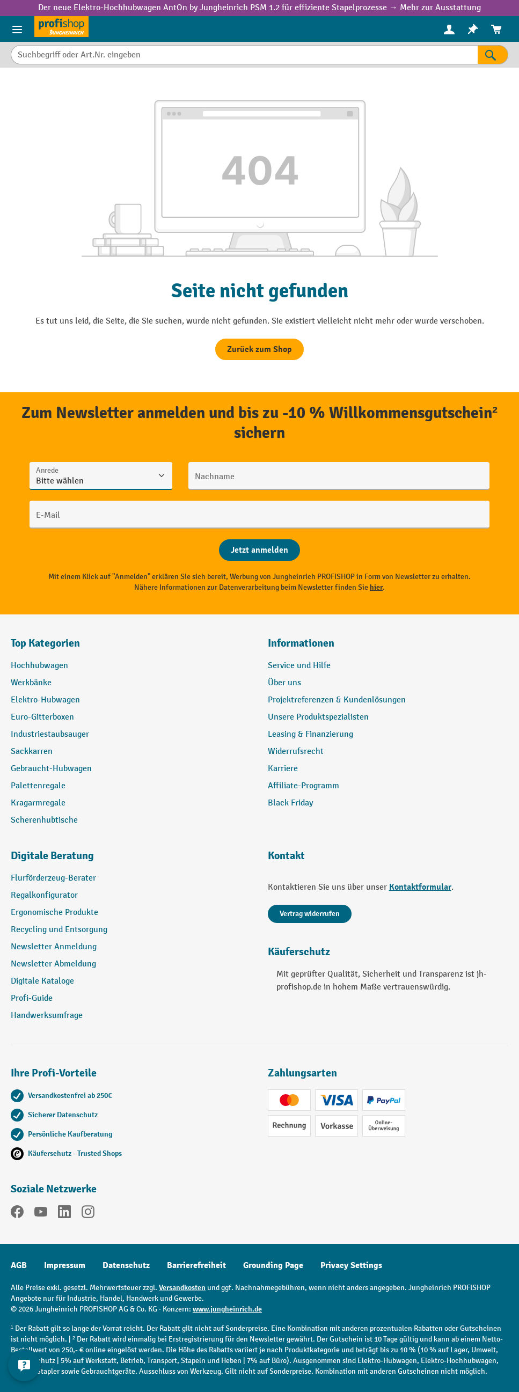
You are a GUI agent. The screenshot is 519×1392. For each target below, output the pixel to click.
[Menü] (17, 29)
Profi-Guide (32, 998)
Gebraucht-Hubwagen (51, 769)
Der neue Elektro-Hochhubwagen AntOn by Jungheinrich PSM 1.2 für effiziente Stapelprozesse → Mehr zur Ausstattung (259, 8)
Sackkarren (32, 751)
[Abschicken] (259, 550)
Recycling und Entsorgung (59, 930)
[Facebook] (17, 1213)
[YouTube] (40, 1213)
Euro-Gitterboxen (42, 717)
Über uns (284, 683)
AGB (19, 1265)
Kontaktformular (420, 887)
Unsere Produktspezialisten (318, 717)
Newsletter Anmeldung (54, 947)
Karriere (283, 769)
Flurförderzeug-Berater (53, 878)
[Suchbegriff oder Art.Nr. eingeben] (244, 54)
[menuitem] (449, 29)
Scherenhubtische (44, 820)
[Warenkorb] (496, 29)
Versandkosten (182, 1287)
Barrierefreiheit (196, 1265)
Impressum (64, 1265)
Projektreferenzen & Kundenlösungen (337, 700)
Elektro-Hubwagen (45, 700)
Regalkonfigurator (44, 895)
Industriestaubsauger (50, 734)
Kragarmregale (38, 803)
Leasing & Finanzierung (310, 734)
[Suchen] (493, 54)
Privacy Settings (351, 1265)
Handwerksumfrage (47, 1015)
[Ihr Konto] (449, 29)
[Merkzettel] (473, 29)
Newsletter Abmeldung (53, 964)
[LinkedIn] (64, 1213)
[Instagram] (88, 1213)
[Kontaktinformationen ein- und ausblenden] (24, 1365)
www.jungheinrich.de (227, 1309)
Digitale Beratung (52, 855)
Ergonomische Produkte (54, 912)
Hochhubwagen (39, 666)
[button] (131, 860)
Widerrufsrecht (296, 751)
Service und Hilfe (299, 666)
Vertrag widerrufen (310, 913)
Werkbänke (31, 683)
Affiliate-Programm (303, 786)
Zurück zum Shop (259, 349)
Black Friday (290, 803)
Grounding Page (273, 1265)
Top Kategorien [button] (45, 643)
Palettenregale (38, 786)
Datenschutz (126, 1265)
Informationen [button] (301, 643)
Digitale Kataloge (42, 981)
